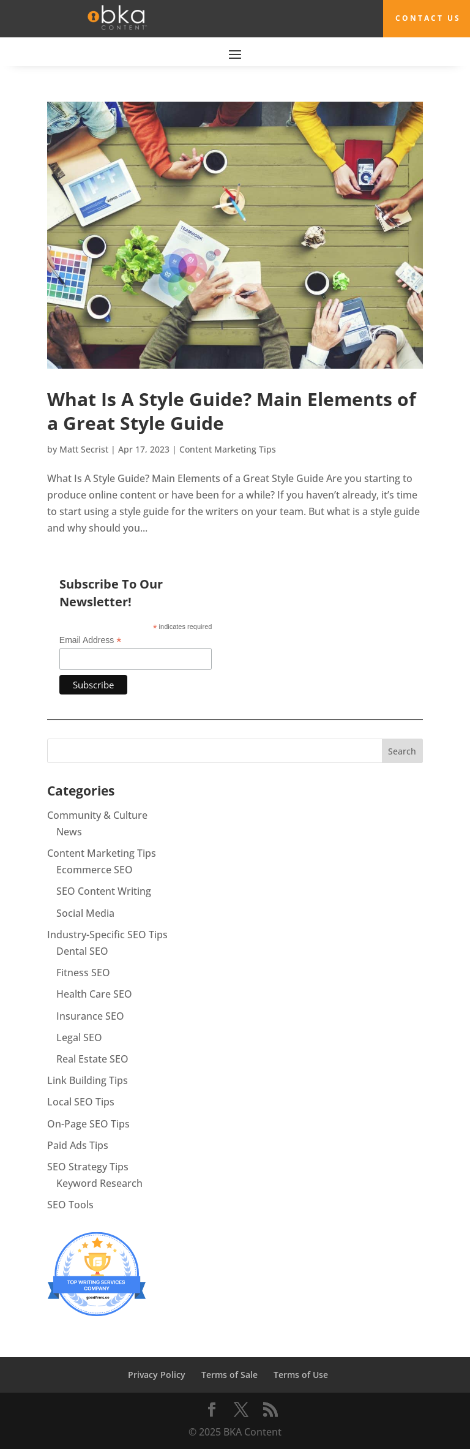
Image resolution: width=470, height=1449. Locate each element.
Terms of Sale (229, 1374)
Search (402, 750)
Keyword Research (99, 1182)
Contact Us (428, 18)
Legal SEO (79, 1037)
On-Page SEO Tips (88, 1123)
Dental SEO (82, 950)
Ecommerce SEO (94, 869)
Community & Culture (97, 814)
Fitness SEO (83, 972)
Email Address (90, 640)
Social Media (85, 912)
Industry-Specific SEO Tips (107, 934)
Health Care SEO (94, 994)
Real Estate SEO (92, 1058)
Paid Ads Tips (77, 1144)
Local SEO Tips (80, 1101)
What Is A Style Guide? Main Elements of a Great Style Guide (231, 410)
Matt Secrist (83, 448)
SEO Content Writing (103, 891)
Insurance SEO (90, 1015)
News (69, 831)
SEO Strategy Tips (88, 1166)
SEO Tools (70, 1204)
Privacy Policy (156, 1374)
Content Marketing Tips (227, 448)
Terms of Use (301, 1374)
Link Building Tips (87, 1080)
